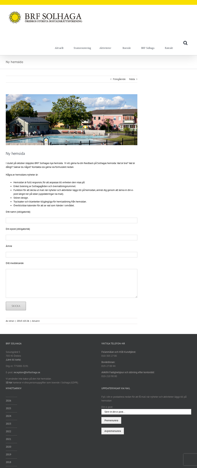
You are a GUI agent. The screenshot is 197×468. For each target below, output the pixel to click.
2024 (8, 416)
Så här (9, 382)
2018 (8, 462)
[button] (185, 42)
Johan (11, 320)
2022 (8, 431)
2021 (8, 439)
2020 (8, 446)
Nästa (132, 79)
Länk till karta (13, 359)
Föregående (119, 79)
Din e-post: (107, 407)
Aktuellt (36, 320)
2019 (8, 454)
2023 (8, 423)
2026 (8, 400)
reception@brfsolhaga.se (27, 372)
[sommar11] (71, 119)
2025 (8, 408)
